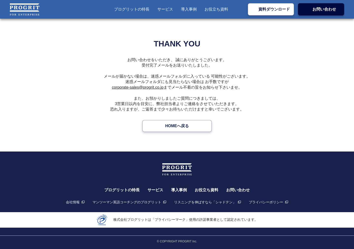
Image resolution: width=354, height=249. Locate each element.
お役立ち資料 (216, 9)
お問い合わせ (324, 9)
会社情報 (73, 202)
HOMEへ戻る (177, 126)
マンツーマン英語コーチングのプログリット (126, 202)
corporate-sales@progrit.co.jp (137, 87)
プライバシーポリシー (266, 202)
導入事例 (189, 9)
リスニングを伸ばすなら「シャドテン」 (205, 202)
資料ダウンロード (274, 9)
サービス (165, 9)
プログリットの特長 (131, 9)
